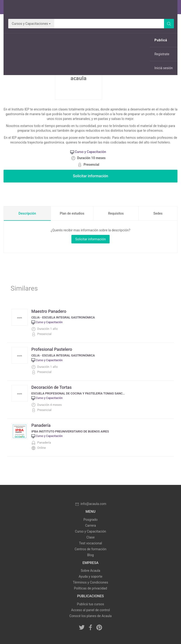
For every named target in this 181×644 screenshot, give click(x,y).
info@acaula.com (90, 504)
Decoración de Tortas (51, 387)
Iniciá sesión (163, 68)
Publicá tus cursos (90, 604)
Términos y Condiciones (90, 582)
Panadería (40, 425)
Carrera (90, 525)
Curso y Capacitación (90, 531)
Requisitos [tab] (116, 213)
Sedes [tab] (158, 213)
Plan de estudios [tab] (72, 213)
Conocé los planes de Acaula (90, 616)
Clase (90, 537)
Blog (90, 555)
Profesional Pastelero (51, 349)
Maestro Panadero (48, 311)
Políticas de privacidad (90, 588)
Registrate (161, 54)
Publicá (160, 40)
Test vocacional (90, 543)
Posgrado (90, 519)
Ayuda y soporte (90, 576)
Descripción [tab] (27, 213)
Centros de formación (91, 549)
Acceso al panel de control (90, 610)
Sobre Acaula (90, 570)
